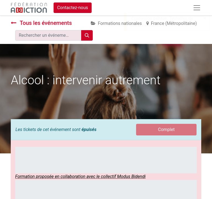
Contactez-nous (72, 7)
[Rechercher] (87, 35)
